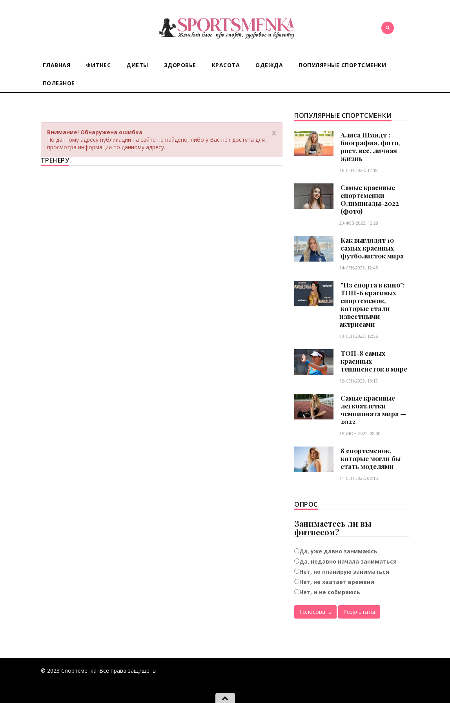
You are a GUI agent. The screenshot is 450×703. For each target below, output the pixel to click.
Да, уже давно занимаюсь (338, 551)
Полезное (59, 83)
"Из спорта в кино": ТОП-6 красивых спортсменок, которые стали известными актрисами (372, 304)
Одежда (269, 65)
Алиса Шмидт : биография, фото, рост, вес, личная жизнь (370, 146)
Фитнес (98, 65)
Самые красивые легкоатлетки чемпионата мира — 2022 (373, 410)
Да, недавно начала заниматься (348, 561)
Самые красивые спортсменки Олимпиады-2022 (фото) (370, 199)
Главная (57, 65)
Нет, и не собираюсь (329, 592)
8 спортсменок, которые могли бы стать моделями (371, 458)
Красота (226, 65)
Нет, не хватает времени (336, 582)
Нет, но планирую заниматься (344, 571)
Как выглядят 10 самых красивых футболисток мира (372, 248)
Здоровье (180, 65)
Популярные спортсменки (342, 65)
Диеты (137, 65)
